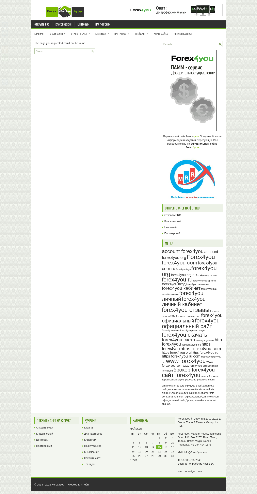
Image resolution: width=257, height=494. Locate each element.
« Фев (133, 459)
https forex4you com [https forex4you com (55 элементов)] (201, 348)
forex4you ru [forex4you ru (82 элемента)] (177, 279)
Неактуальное (92, 445)
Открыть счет (81, 32)
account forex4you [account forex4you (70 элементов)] (183, 251)
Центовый (83, 24)
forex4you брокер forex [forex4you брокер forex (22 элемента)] (204, 280)
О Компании (59, 32)
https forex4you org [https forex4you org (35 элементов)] (176, 352)
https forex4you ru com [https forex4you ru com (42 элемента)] (181, 356)
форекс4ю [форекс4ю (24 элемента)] (190, 379)
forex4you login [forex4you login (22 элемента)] (183, 269)
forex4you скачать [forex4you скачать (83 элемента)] (184, 335)
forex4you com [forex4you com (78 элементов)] (179, 263)
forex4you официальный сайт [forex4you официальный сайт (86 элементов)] (191, 323)
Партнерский (102, 24)
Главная (39, 33)
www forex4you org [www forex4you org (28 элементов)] (195, 365)
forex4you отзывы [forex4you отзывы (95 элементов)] (186, 310)
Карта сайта (161, 33)
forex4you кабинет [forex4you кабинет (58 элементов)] (181, 288)
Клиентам (103, 32)
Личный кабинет (183, 33)
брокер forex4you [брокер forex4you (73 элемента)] (194, 370)
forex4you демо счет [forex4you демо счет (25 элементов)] (197, 284)
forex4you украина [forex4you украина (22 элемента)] (205, 340)
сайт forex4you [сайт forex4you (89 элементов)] (181, 375)
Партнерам (123, 32)
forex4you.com (193, 471)
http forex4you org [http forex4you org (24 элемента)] (191, 344)
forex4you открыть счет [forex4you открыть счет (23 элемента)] (188, 316)
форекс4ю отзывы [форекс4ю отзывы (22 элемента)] (206, 379)
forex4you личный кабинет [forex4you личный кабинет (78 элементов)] (184, 301)
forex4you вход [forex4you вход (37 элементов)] (174, 284)
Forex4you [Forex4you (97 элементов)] (201, 256)
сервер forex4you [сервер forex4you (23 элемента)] (210, 376)
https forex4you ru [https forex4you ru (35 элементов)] (204, 352)
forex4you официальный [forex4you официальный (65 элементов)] (192, 318)
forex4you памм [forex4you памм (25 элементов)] (171, 330)
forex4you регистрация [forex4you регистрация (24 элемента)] (192, 330)
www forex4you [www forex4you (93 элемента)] (186, 361)
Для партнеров (93, 433)
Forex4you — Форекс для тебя (70, 484)
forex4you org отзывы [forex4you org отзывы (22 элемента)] (207, 275)
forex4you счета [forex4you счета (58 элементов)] (178, 339)
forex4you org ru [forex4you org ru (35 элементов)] (183, 275)
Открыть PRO (41, 24)
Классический (63, 24)
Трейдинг (143, 32)
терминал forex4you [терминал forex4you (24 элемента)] (173, 379)
